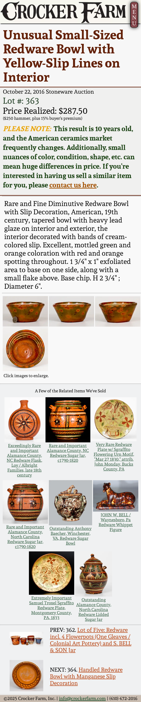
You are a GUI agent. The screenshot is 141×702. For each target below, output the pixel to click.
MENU (134, 14)
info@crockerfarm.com (82, 698)
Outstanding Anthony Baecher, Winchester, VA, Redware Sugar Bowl (70, 536)
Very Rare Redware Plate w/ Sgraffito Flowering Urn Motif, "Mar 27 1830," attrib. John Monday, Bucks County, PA (114, 456)
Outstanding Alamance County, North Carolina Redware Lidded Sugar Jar (93, 609)
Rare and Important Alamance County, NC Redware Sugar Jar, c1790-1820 (68, 453)
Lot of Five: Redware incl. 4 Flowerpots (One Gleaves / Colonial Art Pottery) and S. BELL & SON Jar (90, 639)
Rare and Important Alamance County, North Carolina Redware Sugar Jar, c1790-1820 (25, 536)
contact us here (73, 184)
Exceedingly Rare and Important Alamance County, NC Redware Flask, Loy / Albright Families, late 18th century (24, 460)
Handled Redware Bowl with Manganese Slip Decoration (86, 676)
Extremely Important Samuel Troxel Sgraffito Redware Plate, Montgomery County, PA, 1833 (51, 607)
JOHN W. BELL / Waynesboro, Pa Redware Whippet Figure (116, 522)
